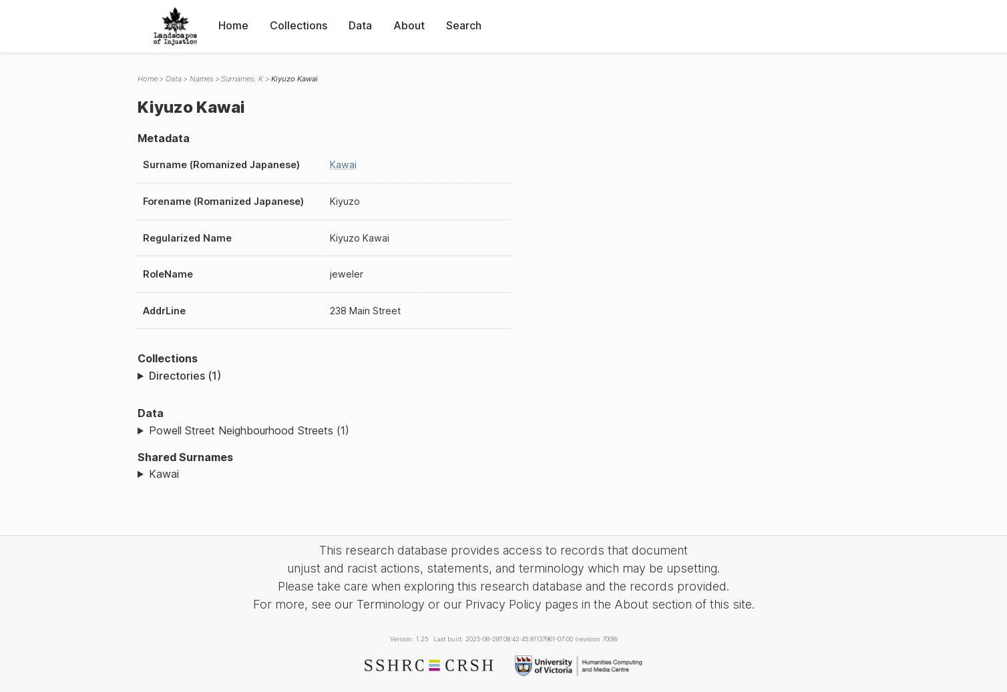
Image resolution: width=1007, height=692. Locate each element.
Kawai (343, 164)
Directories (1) (185, 375)
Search (463, 25)
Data (360, 25)
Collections (298, 25)
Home (233, 25)
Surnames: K (242, 78)
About (409, 25)
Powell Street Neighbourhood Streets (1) (249, 430)
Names (202, 78)
